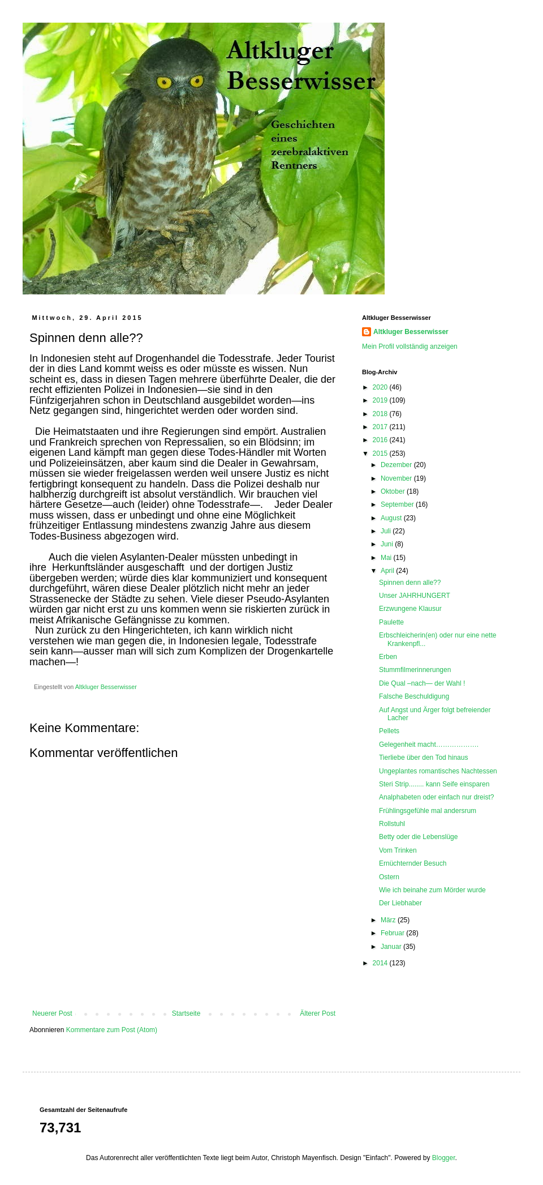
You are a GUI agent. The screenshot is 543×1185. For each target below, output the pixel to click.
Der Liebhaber (400, 903)
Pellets (389, 731)
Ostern (389, 877)
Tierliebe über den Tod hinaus (423, 758)
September (398, 504)
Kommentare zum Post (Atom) (111, 1030)
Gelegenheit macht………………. (429, 744)
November (397, 478)
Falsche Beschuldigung (414, 696)
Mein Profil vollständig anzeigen (410, 346)
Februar (393, 933)
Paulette (391, 622)
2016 (381, 440)
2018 (381, 414)
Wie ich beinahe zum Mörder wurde (432, 890)
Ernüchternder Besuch (412, 863)
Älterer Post (317, 1013)
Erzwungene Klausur (410, 609)
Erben (388, 657)
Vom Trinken (398, 850)
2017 (381, 427)
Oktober (394, 491)
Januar (392, 947)
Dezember (397, 465)
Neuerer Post (52, 1013)
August (392, 518)
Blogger (443, 1158)
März (389, 920)
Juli (387, 531)
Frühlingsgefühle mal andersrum (427, 811)
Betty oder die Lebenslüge (418, 837)
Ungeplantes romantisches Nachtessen (438, 771)
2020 (381, 387)
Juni (388, 544)
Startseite (186, 1013)
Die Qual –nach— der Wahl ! (422, 683)
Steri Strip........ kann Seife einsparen (434, 784)
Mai (387, 558)
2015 (381, 453)
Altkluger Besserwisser (411, 332)
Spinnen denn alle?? (410, 583)
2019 (381, 400)
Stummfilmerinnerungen (415, 670)
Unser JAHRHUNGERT (414, 596)
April (388, 571)
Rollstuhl (392, 824)
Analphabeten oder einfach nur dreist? (436, 797)
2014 (381, 963)
